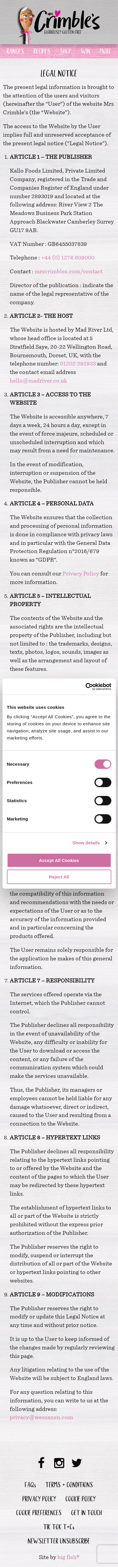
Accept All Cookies (59, 860)
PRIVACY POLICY (39, 1499)
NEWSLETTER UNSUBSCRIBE (59, 1542)
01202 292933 (78, 363)
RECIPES (42, 52)
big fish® (68, 1557)
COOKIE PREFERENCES (39, 1513)
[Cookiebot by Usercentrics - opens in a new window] (85, 686)
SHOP (66, 52)
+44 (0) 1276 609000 (67, 257)
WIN (85, 52)
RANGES (15, 52)
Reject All (59, 876)
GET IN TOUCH (86, 1513)
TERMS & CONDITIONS (69, 1485)
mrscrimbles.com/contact (69, 271)
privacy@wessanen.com (41, 1417)
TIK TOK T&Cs (59, 1527)
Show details (86, 842)
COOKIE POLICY (81, 1499)
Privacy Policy (80, 573)
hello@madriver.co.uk (38, 381)
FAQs (30, 1485)
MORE (105, 52)
